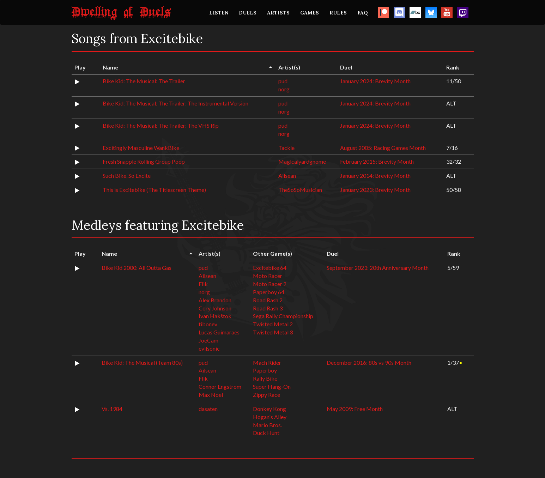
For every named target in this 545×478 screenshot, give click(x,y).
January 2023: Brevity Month (375, 189)
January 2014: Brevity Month (375, 175)
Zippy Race (266, 394)
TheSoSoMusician (300, 189)
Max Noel (211, 394)
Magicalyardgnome (302, 161)
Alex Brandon (215, 300)
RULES (338, 13)
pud (282, 81)
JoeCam (208, 340)
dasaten (208, 408)
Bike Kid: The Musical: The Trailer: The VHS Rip (161, 125)
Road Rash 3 (268, 308)
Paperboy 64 (268, 292)
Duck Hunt (266, 432)
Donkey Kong (269, 408)
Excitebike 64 (269, 267)
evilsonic (209, 348)
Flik (203, 283)
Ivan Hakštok (215, 316)
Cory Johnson (215, 308)
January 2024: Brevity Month (375, 81)
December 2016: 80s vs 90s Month (369, 362)
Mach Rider (267, 362)
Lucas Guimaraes (219, 332)
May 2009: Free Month (355, 408)
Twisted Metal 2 (273, 324)
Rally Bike (265, 378)
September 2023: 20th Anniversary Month (378, 267)
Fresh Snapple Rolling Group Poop (144, 161)
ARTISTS (278, 13)
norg (284, 89)
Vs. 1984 (112, 408)
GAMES (309, 13)
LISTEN (218, 13)
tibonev (208, 324)
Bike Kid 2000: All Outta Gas (136, 267)
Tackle (286, 147)
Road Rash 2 (268, 300)
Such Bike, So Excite (127, 175)
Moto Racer (267, 275)
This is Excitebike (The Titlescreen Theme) (154, 189)
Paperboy (265, 370)
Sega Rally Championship (283, 316)
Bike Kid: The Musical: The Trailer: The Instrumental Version (175, 103)
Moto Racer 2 (269, 283)
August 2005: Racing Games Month (383, 147)
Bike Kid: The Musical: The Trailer (144, 81)
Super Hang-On (272, 386)
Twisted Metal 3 (273, 332)
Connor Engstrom (220, 386)
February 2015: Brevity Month (377, 161)
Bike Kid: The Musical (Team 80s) (142, 362)
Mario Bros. (267, 425)
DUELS (247, 13)
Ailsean (287, 175)
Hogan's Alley (269, 416)
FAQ (362, 13)
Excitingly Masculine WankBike (141, 147)
